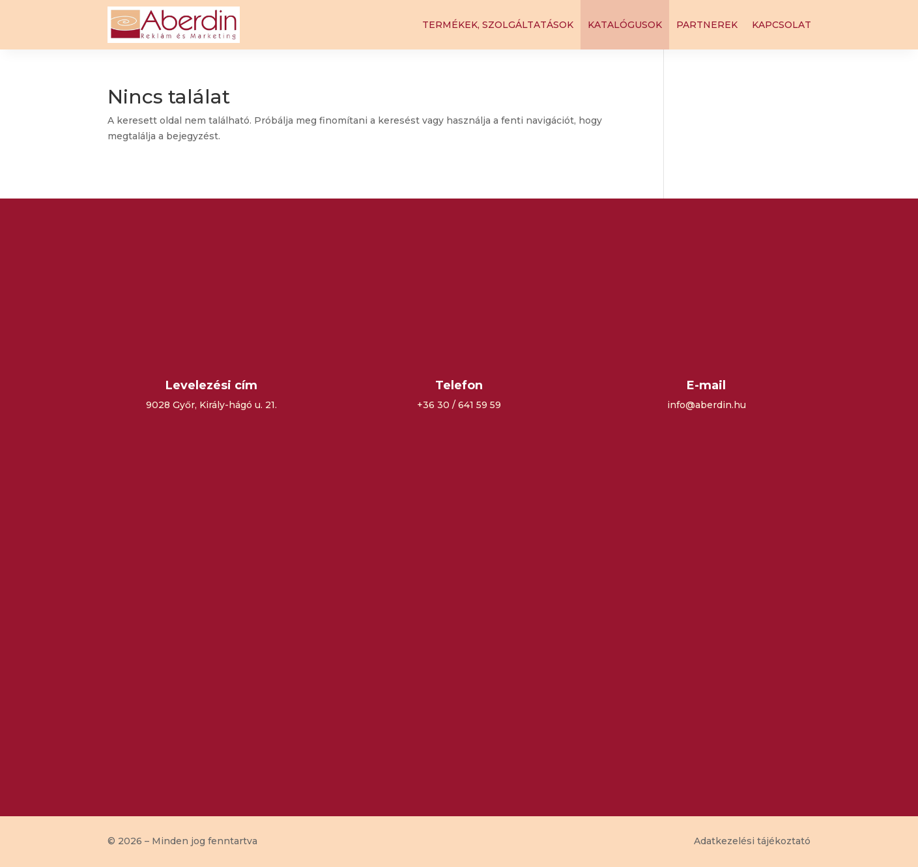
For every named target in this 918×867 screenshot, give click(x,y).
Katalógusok (625, 25)
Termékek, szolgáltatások (497, 25)
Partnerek (707, 25)
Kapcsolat (781, 25)
